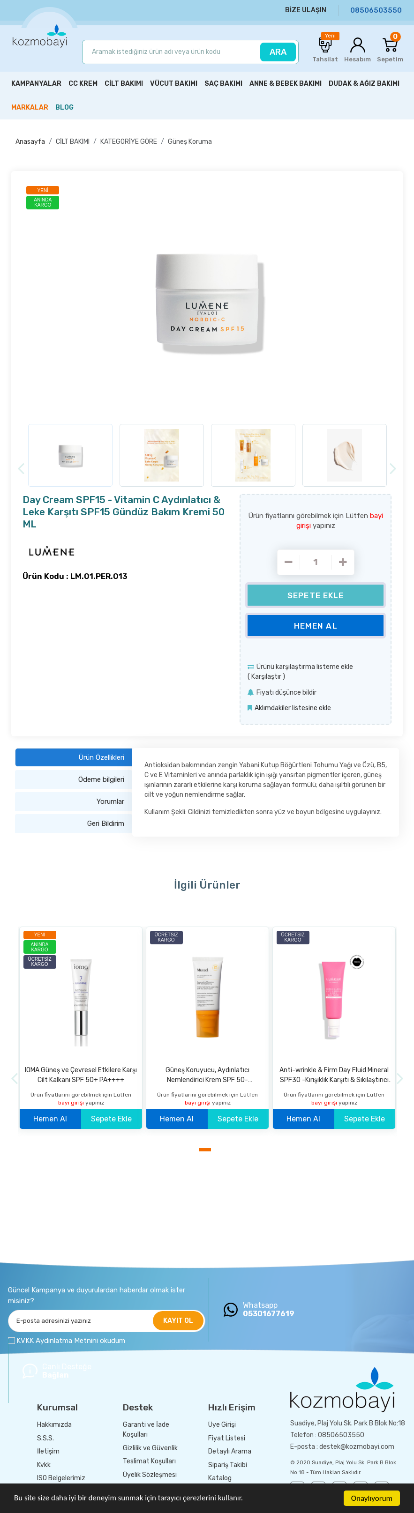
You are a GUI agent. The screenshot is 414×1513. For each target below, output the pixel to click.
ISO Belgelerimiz (61, 1478)
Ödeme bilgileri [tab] (101, 779)
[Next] (393, 469)
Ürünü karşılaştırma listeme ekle (304, 667)
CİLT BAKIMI (73, 142)
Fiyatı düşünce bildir (286, 693)
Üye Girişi (222, 1425)
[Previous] (20, 469)
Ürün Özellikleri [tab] (101, 757)
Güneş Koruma (190, 142)
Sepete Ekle (315, 595)
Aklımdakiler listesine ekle (293, 708)
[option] (207, 300)
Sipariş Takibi (227, 1465)
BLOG (64, 107)
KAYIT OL (178, 1321)
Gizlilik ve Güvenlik (150, 1448)
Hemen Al (316, 625)
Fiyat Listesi (226, 1438)
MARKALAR (29, 107)
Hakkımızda (54, 1425)
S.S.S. (45, 1438)
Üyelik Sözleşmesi (150, 1475)
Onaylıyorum (371, 1498)
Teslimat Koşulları (149, 1461)
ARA (278, 52)
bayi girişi (71, 1102)
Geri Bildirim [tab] (105, 823)
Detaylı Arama (229, 1451)
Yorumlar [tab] (110, 801)
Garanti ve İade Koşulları (146, 1430)
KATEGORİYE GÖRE (128, 142)
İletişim (48, 1451)
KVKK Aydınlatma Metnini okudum (70, 1340)
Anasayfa (30, 142)
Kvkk (44, 1465)
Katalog (220, 1478)
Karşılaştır (266, 677)
